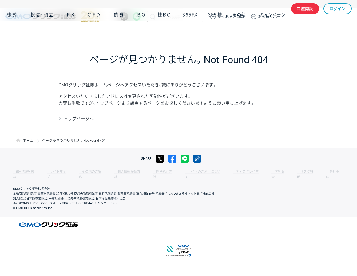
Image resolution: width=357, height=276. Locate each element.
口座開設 (305, 16)
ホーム (28, 140)
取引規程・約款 (23, 172)
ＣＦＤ (94, 32)
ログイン (338, 16)
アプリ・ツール (311, 32)
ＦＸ (70, 32)
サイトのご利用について (180, 172)
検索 (152, 16)
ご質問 (230, 16)
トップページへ (79, 118)
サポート (271, 16)
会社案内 (292, 172)
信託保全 (246, 172)
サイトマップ (52, 172)
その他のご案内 (81, 172)
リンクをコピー (197, 159)
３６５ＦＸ (190, 32)
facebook (172, 159)
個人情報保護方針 (114, 172)
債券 (119, 32)
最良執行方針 (144, 172)
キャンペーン (272, 32)
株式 (12, 32)
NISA (344, 32)
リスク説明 (269, 172)
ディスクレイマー (219, 172)
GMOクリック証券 (52, 16)
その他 (239, 32)
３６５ (215, 32)
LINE (137, 16)
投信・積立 (42, 32)
